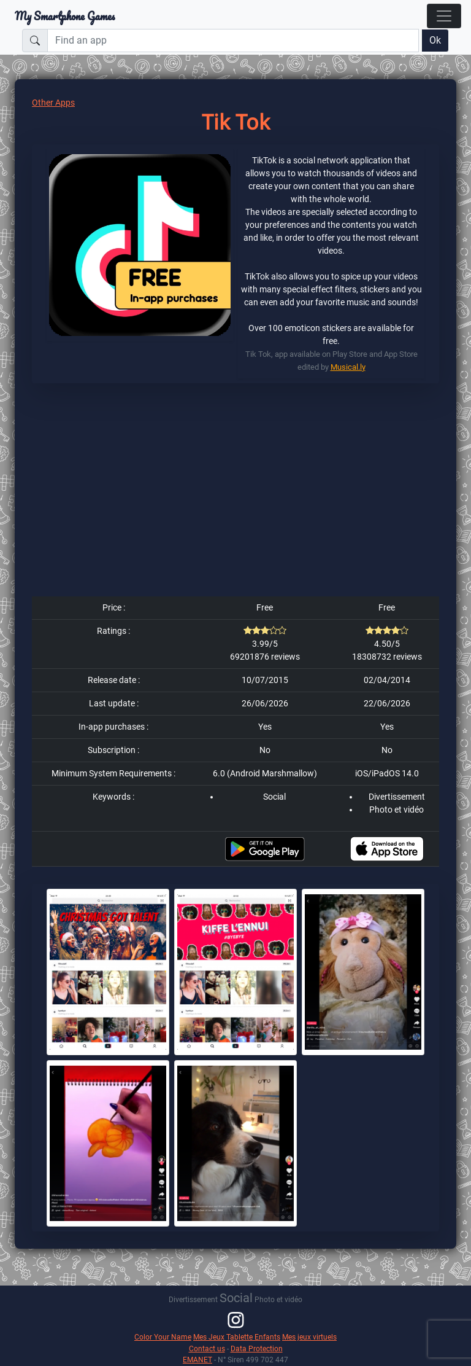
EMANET (197, 1359)
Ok (435, 40)
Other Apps (53, 102)
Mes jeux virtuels (309, 1336)
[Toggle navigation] (444, 16)
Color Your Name (162, 1336)
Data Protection (257, 1348)
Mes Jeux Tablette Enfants (236, 1336)
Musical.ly (348, 367)
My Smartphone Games (65, 16)
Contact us (207, 1348)
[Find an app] (233, 40)
